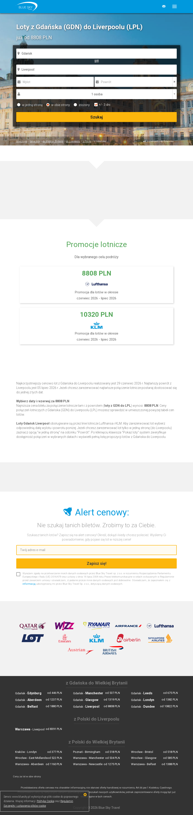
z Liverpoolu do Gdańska (160, 141)
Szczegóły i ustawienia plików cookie (25, 805)
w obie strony (58, 105)
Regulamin (66, 801)
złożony (82, 105)
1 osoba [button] (97, 94)
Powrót (106, 82)
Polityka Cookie (45, 801)
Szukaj (96, 117)
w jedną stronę (30, 105)
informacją (29, 583)
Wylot (26, 82)
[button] (173, 6)
